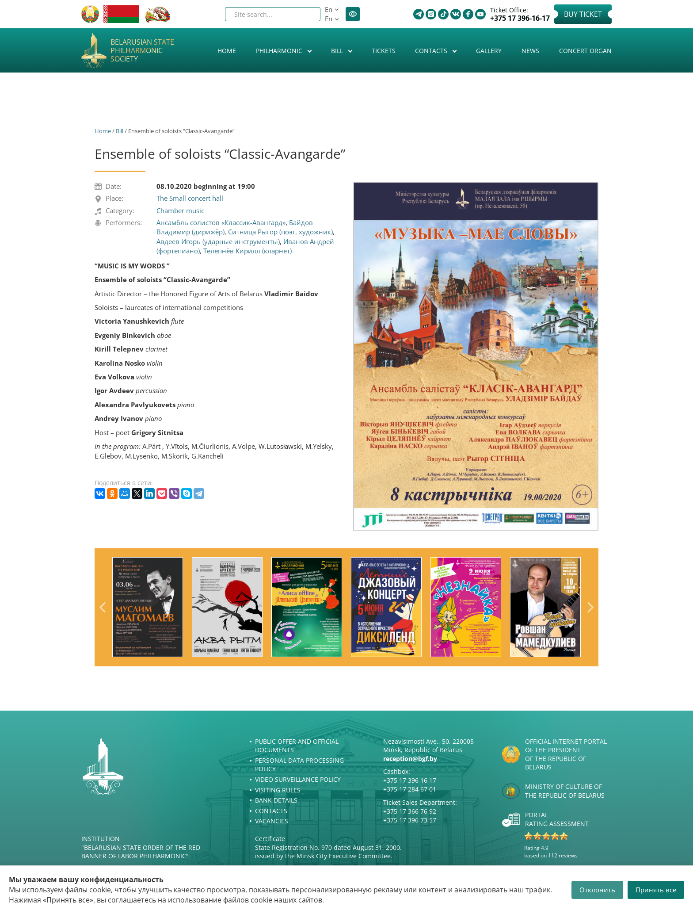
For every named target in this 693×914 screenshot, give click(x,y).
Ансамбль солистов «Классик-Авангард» (221, 222)
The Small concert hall (189, 198)
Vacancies (271, 821)
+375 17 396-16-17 (520, 18)
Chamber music (180, 210)
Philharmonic (280, 50)
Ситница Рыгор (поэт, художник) (280, 231)
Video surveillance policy (298, 779)
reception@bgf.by (410, 758)
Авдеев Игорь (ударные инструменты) (218, 241)
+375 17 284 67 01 (409, 789)
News (530, 50)
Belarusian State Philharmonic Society (142, 51)
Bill (338, 50)
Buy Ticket (583, 14)
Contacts (432, 50)
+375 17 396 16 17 (409, 780)
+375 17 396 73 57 (409, 820)
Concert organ (585, 50)
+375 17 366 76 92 (409, 811)
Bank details (276, 800)
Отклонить (597, 889)
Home (226, 50)
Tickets (384, 50)
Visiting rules (278, 790)
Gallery (489, 50)
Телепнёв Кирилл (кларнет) (247, 250)
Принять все (656, 889)
